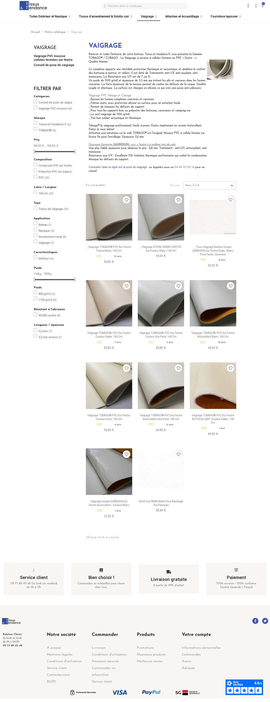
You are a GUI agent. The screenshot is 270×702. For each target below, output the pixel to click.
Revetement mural (52, 236)
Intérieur (46, 258)
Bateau (45, 224)
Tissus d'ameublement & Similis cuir (105, 16)
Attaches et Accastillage (183, 16)
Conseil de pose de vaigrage (54, 65)
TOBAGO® (47, 130)
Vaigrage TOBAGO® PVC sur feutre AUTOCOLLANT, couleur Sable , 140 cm (213, 419)
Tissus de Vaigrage (54, 209)
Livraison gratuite (169, 579)
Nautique (47, 230)
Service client (34, 577)
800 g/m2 (47, 294)
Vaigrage (149, 16)
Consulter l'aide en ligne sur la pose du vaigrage (118, 167)
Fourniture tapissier (226, 16)
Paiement (236, 577)
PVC (44, 177)
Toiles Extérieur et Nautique (49, 16)
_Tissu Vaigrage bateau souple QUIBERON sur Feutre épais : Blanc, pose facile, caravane (213, 250)
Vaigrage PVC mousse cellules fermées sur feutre (53, 58)
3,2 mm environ (50, 337)
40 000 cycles (50, 315)
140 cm (46, 193)
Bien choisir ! (101, 577)
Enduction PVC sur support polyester (56, 171)
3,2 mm (45, 331)
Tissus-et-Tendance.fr (55, 124)
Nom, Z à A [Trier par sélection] (209, 185)
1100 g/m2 (48, 300)
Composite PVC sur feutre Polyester (56, 165)
